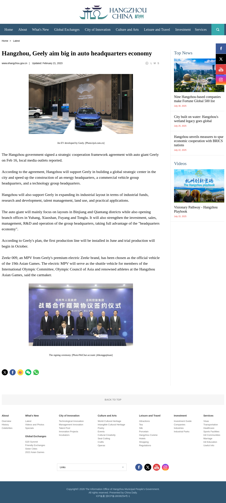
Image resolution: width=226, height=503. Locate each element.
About (5, 415)
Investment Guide (183, 421)
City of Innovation (69, 415)
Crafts (101, 442)
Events (101, 431)
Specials (29, 428)
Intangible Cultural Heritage (111, 424)
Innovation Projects (68, 431)
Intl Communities (211, 435)
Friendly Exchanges (35, 445)
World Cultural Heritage (109, 421)
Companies (179, 424)
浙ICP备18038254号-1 (118, 496)
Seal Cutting (104, 438)
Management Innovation (71, 424)
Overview (6, 421)
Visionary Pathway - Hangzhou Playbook (195, 209)
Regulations (145, 445)
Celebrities (7, 428)
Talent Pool (64, 428)
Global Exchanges (35, 436)
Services (208, 415)
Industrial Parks (181, 431)
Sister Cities (31, 448)
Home (5, 40)
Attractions (144, 421)
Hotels (142, 438)
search (217, 29)
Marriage (207, 438)
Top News (183, 52)
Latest (28, 421)
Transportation (210, 424)
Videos (180, 163)
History (5, 424)
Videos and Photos (34, 424)
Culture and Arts (107, 415)
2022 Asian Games (34, 452)
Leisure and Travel (149, 415)
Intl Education (210, 442)
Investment (180, 415)
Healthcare (208, 428)
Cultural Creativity (107, 435)
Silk (141, 428)
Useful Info (208, 445)
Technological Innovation (71, 421)
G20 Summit (31, 441)
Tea (141, 424)
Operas (101, 445)
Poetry (101, 428)
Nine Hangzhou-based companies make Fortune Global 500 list (197, 99)
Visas (206, 421)
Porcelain (143, 431)
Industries (179, 428)
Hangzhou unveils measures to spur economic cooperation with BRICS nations (198, 141)
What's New (32, 415)
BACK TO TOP (113, 399)
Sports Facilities (211, 431)
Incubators (64, 435)
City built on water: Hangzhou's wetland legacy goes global (196, 119)
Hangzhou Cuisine (148, 435)
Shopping (144, 442)
